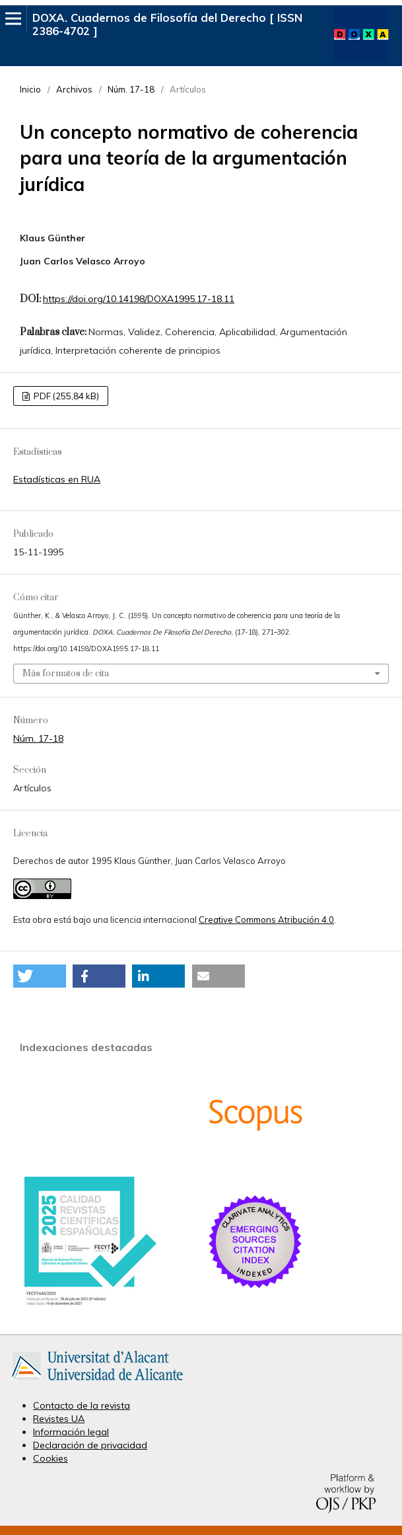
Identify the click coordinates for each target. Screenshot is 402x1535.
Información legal (71, 1432)
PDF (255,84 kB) (65, 396)
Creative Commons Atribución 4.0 (266, 919)
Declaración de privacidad (90, 1445)
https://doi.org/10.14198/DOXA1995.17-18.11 (138, 299)
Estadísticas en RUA (56, 479)
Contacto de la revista (81, 1405)
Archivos (74, 89)
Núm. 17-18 (131, 89)
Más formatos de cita (65, 674)
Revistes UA (58, 1419)
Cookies (50, 1458)
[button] (39, 976)
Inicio (30, 89)
